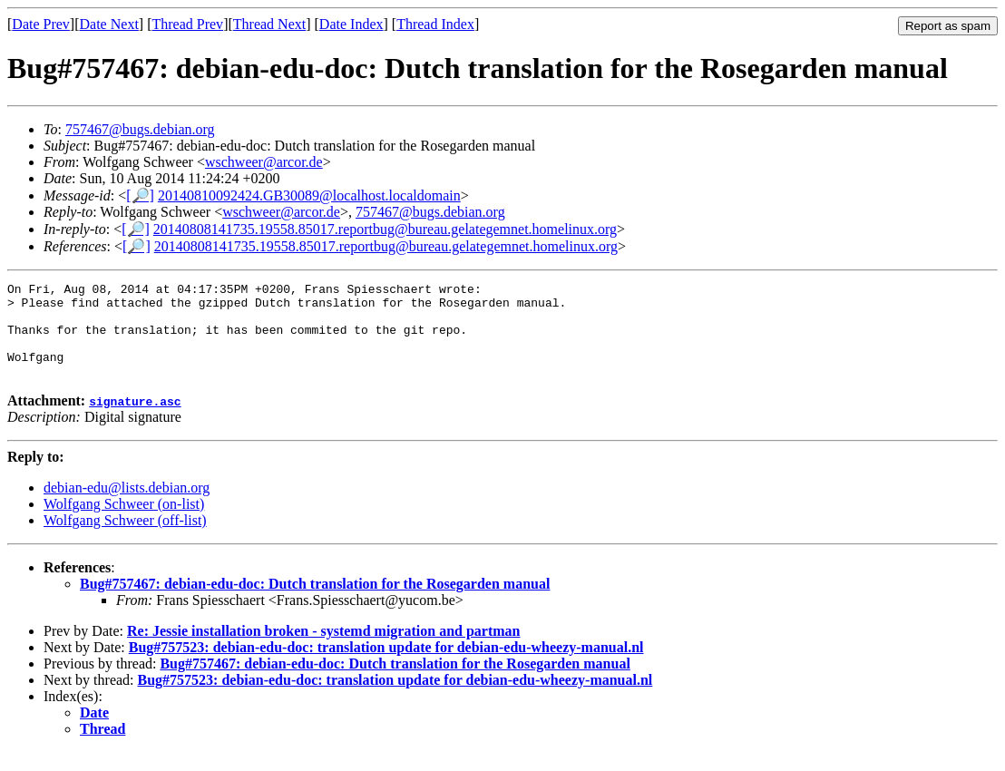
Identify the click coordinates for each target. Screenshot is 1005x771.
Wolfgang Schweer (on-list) (124, 523)
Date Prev (41, 24)
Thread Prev (187, 24)
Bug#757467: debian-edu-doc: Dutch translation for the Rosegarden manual (315, 602)
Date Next (109, 24)
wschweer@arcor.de (264, 162)
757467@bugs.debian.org (140, 129)
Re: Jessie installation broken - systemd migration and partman (324, 650)
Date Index (351, 24)
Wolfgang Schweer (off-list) (125, 539)
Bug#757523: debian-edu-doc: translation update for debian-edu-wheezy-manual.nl (386, 666)
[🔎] (140, 195)
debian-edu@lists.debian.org (127, 506)
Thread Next (269, 24)
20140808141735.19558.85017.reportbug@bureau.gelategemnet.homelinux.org (385, 229)
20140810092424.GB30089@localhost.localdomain (309, 195)
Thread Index (435, 24)
